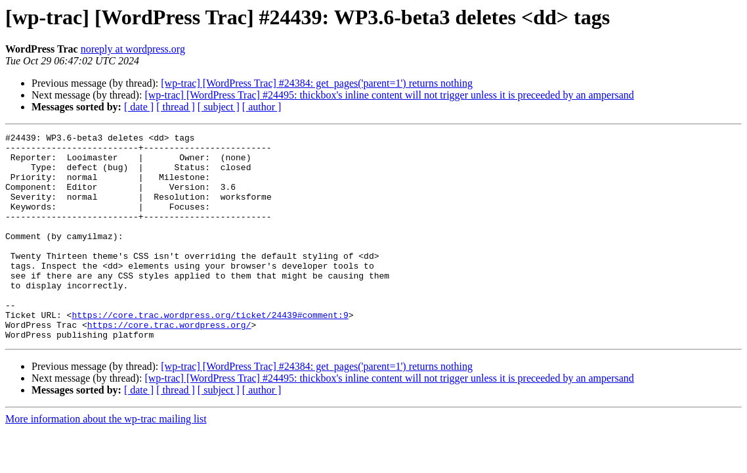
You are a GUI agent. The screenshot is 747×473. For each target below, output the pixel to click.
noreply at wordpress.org (133, 49)
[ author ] (262, 106)
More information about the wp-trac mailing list (106, 460)
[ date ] (139, 106)
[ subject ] (219, 106)
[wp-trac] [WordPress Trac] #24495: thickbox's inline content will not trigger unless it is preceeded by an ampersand (388, 95)
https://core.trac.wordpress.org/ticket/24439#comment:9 (210, 352)
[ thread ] (175, 106)
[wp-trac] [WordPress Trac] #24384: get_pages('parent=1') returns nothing (317, 83)
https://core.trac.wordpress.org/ (169, 364)
